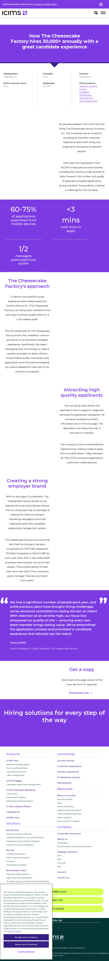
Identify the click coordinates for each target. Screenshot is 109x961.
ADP (59, 855)
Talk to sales (54, 908)
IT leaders (10, 861)
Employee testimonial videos (19, 801)
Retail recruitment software (19, 834)
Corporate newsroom (69, 833)
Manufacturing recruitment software (23, 841)
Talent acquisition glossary (69, 814)
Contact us (63, 877)
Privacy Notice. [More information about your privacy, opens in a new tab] (15, 931)
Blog (59, 803)
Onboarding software (16, 772)
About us (62, 839)
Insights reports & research (69, 810)
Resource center (66, 795)
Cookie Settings (55, 948)
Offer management (15, 775)
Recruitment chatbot (16, 797)
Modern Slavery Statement (74, 948)
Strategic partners (67, 851)
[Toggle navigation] (103, 12)
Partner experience (68, 771)
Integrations (13, 812)
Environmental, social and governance (74, 846)
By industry (12, 830)
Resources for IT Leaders (68, 821)
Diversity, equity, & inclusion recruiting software (27, 881)
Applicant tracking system (18, 764)
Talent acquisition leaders (18, 857)
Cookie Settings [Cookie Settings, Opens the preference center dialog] (26, 951)
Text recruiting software (17, 768)
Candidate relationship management (23, 784)
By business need (16, 870)
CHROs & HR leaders (15, 854)
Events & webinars (65, 806)
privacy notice (54, 730)
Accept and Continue (26, 937)
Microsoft (61, 863)
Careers (61, 872)
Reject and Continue (26, 944)
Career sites (11, 794)
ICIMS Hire (12, 760)
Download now (79, 692)
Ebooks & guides (65, 799)
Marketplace (64, 782)
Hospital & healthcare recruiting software (25, 837)
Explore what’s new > (46, 4)
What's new (12, 817)
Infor (59, 859)
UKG (59, 866)
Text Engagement (88, 101)
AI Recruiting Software (18, 806)
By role (10, 850)
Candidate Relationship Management (86, 95)
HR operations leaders (16, 865)
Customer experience (69, 766)
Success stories (65, 760)
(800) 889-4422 (54, 891)
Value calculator (64, 817)
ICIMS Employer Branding (20, 790)
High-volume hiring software (19, 878)
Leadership (62, 843)
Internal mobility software (18, 874)
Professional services (68, 777)
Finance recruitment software (20, 845)
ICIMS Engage (14, 780)
